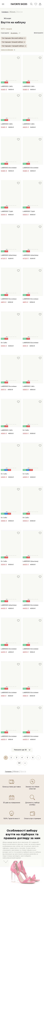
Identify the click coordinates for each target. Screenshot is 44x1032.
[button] (15, 33)
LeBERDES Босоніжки (9, 167)
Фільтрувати (38, 33)
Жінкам (12, 12)
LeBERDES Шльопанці (8, 255)
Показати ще (20, 750)
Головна (5, 12)
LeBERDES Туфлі (7, 211)
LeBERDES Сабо (7, 86)
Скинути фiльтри (7, 49)
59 (19, 763)
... (38, 757)
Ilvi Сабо (4, 342)
